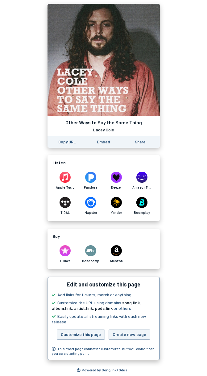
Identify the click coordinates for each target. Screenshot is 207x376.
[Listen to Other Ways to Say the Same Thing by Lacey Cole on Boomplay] (142, 206)
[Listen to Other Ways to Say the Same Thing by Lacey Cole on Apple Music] (65, 181)
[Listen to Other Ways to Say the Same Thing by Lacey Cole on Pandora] (91, 181)
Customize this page (81, 334)
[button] (103, 318)
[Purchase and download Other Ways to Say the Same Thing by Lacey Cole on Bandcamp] (91, 254)
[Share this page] (140, 142)
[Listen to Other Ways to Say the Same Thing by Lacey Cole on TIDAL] (65, 206)
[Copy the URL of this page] (67, 142)
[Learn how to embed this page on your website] (103, 142)
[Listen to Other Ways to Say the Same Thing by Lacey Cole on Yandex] (116, 206)
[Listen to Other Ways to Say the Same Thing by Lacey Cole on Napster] (91, 206)
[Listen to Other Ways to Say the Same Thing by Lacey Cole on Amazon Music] (142, 181)
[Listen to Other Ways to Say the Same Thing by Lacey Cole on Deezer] (116, 181)
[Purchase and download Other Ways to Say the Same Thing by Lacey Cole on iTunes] (65, 254)
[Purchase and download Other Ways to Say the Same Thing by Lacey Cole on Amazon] (116, 254)
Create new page (129, 334)
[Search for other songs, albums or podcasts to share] (103, 370)
